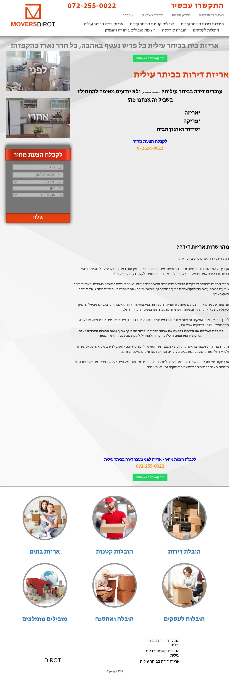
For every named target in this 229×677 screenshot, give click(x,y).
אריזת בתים (45, 552)
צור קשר (128, 15)
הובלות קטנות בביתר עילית (152, 24)
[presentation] (37, 203)
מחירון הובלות (181, 15)
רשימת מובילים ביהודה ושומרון (130, 30)
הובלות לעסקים (206, 30)
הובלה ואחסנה (174, 30)
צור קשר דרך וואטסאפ (150, 58)
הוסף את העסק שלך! (184, 668)
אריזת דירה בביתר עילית (103, 24)
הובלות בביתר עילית (211, 15)
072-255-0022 (89, 6)
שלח (38, 218)
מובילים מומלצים (152, 15)
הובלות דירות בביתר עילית (202, 24)
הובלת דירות (184, 552)
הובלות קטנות (114, 552)
